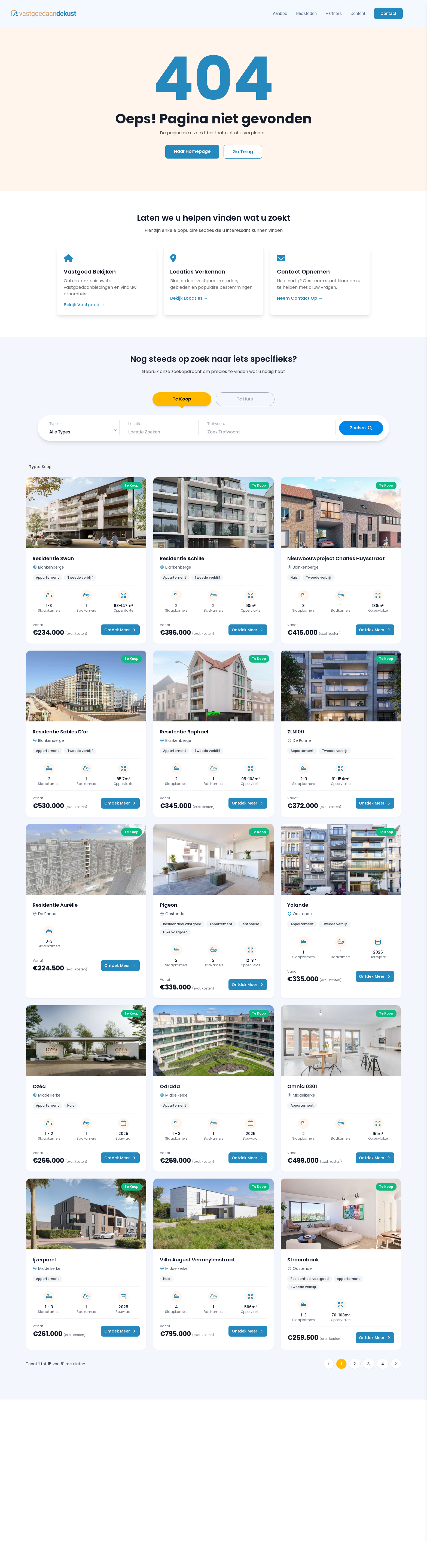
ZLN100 (295, 734)
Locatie (134, 426)
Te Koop (182, 403)
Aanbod (280, 13)
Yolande (297, 907)
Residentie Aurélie (55, 907)
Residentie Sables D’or (60, 734)
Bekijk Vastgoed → (84, 305)
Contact (388, 13)
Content (357, 13)
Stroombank (303, 1262)
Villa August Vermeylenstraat (197, 1262)
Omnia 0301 (302, 1089)
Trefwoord (216, 426)
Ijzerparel (44, 1262)
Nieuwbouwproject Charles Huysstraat (336, 561)
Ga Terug (243, 151)
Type (53, 426)
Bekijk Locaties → (189, 298)
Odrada (170, 1089)
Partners (333, 13)
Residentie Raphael (184, 734)
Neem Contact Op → (300, 298)
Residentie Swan (53, 561)
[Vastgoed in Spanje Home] (43, 13)
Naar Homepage (192, 151)
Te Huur (245, 400)
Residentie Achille (182, 561)
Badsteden (306, 13)
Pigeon (168, 907)
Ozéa (39, 1089)
